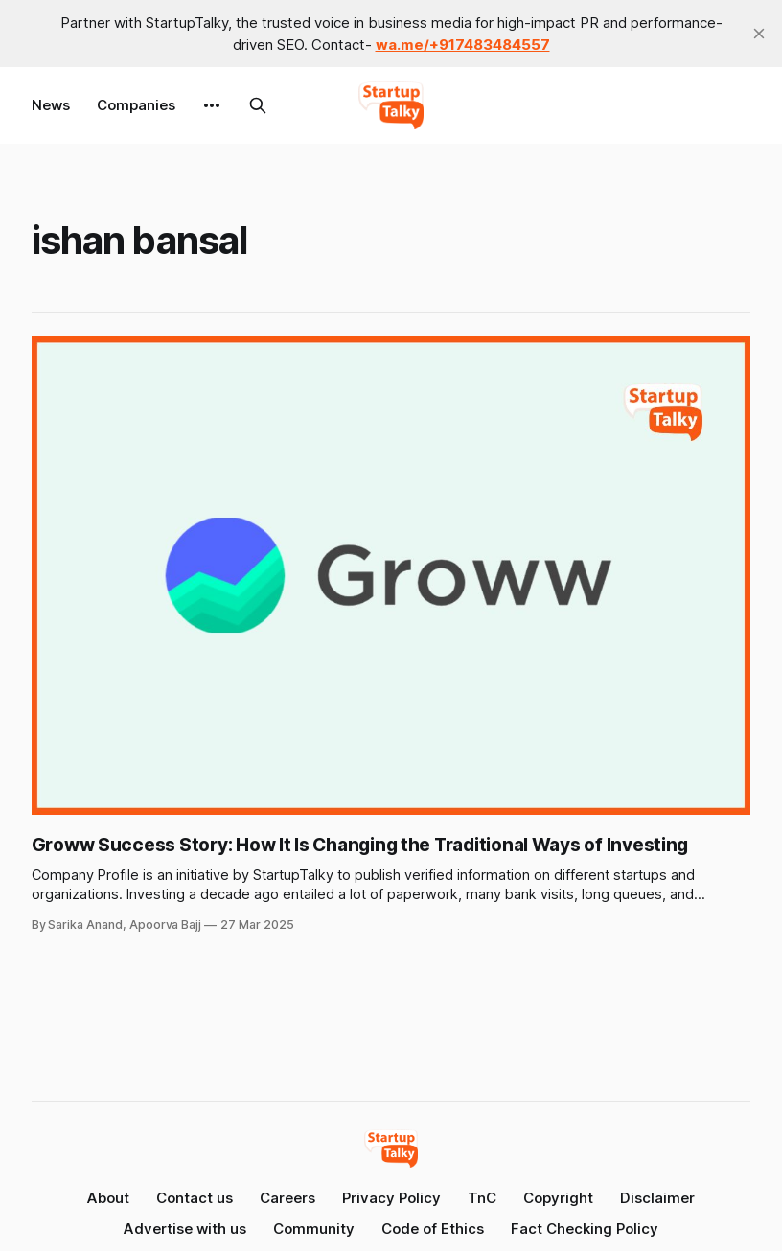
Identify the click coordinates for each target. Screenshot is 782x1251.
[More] (211, 105)
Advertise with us (185, 1228)
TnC (482, 1198)
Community (314, 1228)
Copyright (558, 1198)
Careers (287, 1198)
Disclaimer (657, 1198)
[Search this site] (257, 105)
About (108, 1198)
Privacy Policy (391, 1198)
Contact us (194, 1198)
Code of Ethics (432, 1228)
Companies (136, 105)
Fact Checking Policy (584, 1228)
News (51, 105)
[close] (759, 33)
